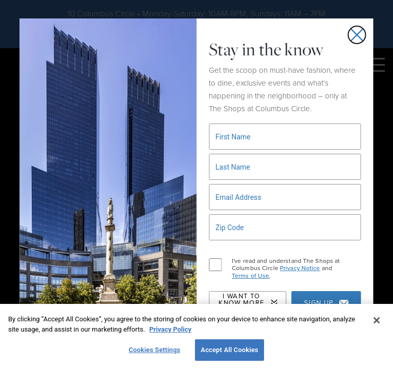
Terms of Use (250, 275)
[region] (196, 336)
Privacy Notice (300, 268)
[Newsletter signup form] (285, 137)
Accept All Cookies (229, 350)
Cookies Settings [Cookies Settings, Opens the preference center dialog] (154, 350)
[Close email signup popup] (357, 35)
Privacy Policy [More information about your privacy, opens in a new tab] (170, 329)
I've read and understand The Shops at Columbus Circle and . (286, 268)
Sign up (326, 303)
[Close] (376, 320)
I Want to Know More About (248, 303)
